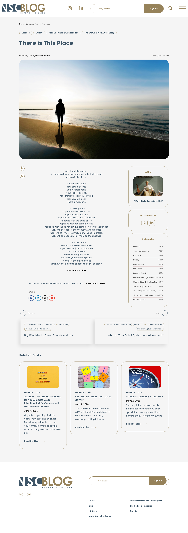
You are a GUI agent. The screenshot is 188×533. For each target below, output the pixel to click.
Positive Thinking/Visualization (63, 32)
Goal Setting (148, 265)
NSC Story (94, 511)
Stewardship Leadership (148, 287)
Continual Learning (148, 251)
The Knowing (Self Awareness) (99, 32)
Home (21, 24)
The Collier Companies (141, 506)
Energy (39, 32)
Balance (29, 24)
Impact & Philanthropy (100, 517)
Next (162, 314)
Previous (28, 314)
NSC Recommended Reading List (146, 501)
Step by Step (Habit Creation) (148, 282)
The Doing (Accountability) (148, 291)
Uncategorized (148, 300)
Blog (91, 506)
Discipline (148, 256)
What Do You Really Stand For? (144, 397)
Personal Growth (148, 273)
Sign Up (133, 511)
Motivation (148, 269)
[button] (183, 8)
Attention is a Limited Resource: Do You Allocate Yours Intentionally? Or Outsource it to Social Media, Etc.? (43, 402)
